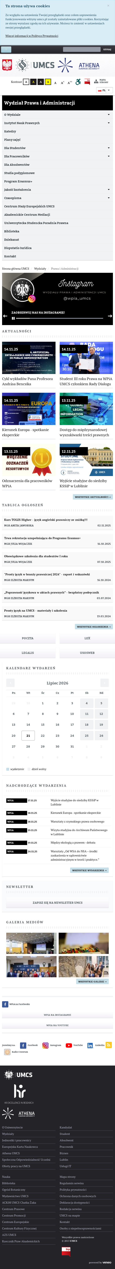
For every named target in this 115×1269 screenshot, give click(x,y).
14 (28, 724)
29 (13, 703)
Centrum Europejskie (15, 1222)
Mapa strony (101, 81)
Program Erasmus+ (18, 181)
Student (65, 1134)
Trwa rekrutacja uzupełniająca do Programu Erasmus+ (42, 538)
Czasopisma (12, 198)
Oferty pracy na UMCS (16, 1166)
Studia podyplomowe (19, 173)
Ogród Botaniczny (13, 1190)
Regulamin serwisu (72, 1183)
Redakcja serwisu (71, 1209)
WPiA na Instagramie (57, 1015)
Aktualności (17, 331)
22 (43, 735)
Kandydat (66, 1127)
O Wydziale (12, 114)
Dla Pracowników (16, 156)
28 (28, 746)
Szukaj (107, 49)
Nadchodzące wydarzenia (36, 786)
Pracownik (66, 1147)
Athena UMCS (11, 1153)
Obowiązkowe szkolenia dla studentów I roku (36, 556)
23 (57, 735)
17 (72, 724)
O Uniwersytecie (12, 1127)
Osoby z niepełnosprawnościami (80, 1228)
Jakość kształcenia (17, 189)
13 (13, 724)
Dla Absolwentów (16, 164)
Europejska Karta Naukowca (20, 1147)
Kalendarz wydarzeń (31, 668)
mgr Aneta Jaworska (19, 525)
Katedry (10, 131)
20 (13, 735)
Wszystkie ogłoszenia (94, 626)
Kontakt (10, 256)
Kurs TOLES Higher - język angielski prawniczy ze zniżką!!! (45, 520)
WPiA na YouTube (57, 1025)
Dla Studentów (14, 148)
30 (28, 703)
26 (101, 735)
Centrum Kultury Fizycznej (19, 1228)
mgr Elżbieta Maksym (19, 580)
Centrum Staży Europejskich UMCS (29, 206)
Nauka (6, 1177)
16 (57, 724)
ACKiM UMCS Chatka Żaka (19, 1202)
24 (72, 735)
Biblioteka (11, 231)
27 (13, 746)
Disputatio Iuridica (18, 248)
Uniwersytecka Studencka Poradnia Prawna (36, 223)
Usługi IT (65, 1166)
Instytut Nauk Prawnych (22, 123)
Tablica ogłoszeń (22, 505)
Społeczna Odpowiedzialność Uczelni (26, 1160)
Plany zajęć (12, 139)
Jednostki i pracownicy (16, 1140)
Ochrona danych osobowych (78, 1196)
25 (86, 735)
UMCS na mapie (70, 1215)
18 (86, 724)
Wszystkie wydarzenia (89, 870)
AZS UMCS (9, 1235)
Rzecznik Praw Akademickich (21, 1241)
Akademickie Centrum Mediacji (27, 214)
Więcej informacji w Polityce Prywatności (31, 36)
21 (28, 735)
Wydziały (8, 1134)
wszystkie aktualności (93, 497)
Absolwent (66, 1140)
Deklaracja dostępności (75, 1202)
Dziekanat (11, 239)
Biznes (64, 1153)
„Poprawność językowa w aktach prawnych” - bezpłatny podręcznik (51, 592)
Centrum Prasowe (13, 1209)
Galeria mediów (25, 922)
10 (72, 714)
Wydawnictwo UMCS (15, 1196)
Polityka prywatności (73, 1190)
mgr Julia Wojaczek (18, 544)
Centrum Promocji (14, 1215)
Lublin (64, 1160)
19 (101, 724)
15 (42, 724)
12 (101, 714)
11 (86, 714)
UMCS (73, 1241)
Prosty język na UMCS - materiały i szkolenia (35, 610)
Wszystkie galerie (92, 981)
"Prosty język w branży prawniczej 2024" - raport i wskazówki (47, 574)
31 (72, 746)
